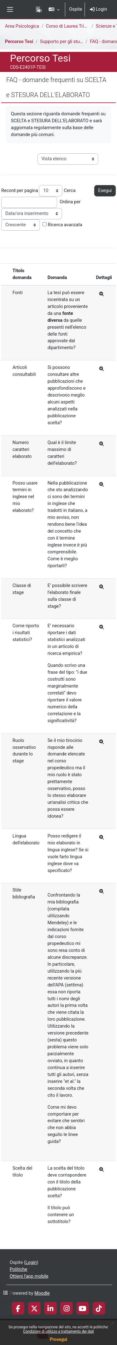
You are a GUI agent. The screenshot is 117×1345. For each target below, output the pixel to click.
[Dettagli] (101, 294)
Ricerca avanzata (65, 225)
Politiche (18, 1269)
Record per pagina (19, 190)
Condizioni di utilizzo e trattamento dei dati (58, 1331)
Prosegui (58, 1339)
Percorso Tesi (19, 41)
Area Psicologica (22, 26)
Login (98, 9)
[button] (54, 9)
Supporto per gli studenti (65, 41)
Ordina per (70, 202)
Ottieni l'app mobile (29, 1276)
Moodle (42, 1293)
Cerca (70, 190)
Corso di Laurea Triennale (71, 26)
